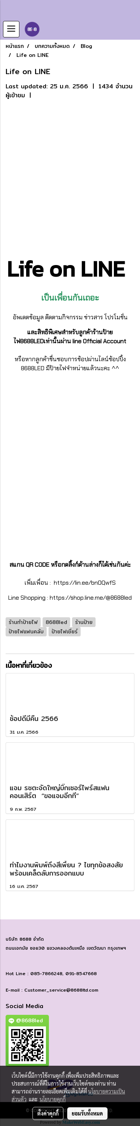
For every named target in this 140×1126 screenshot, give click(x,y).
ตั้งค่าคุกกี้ (48, 1113)
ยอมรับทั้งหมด (87, 1113)
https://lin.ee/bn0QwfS (84, 583)
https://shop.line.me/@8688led (91, 598)
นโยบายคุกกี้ (53, 1099)
